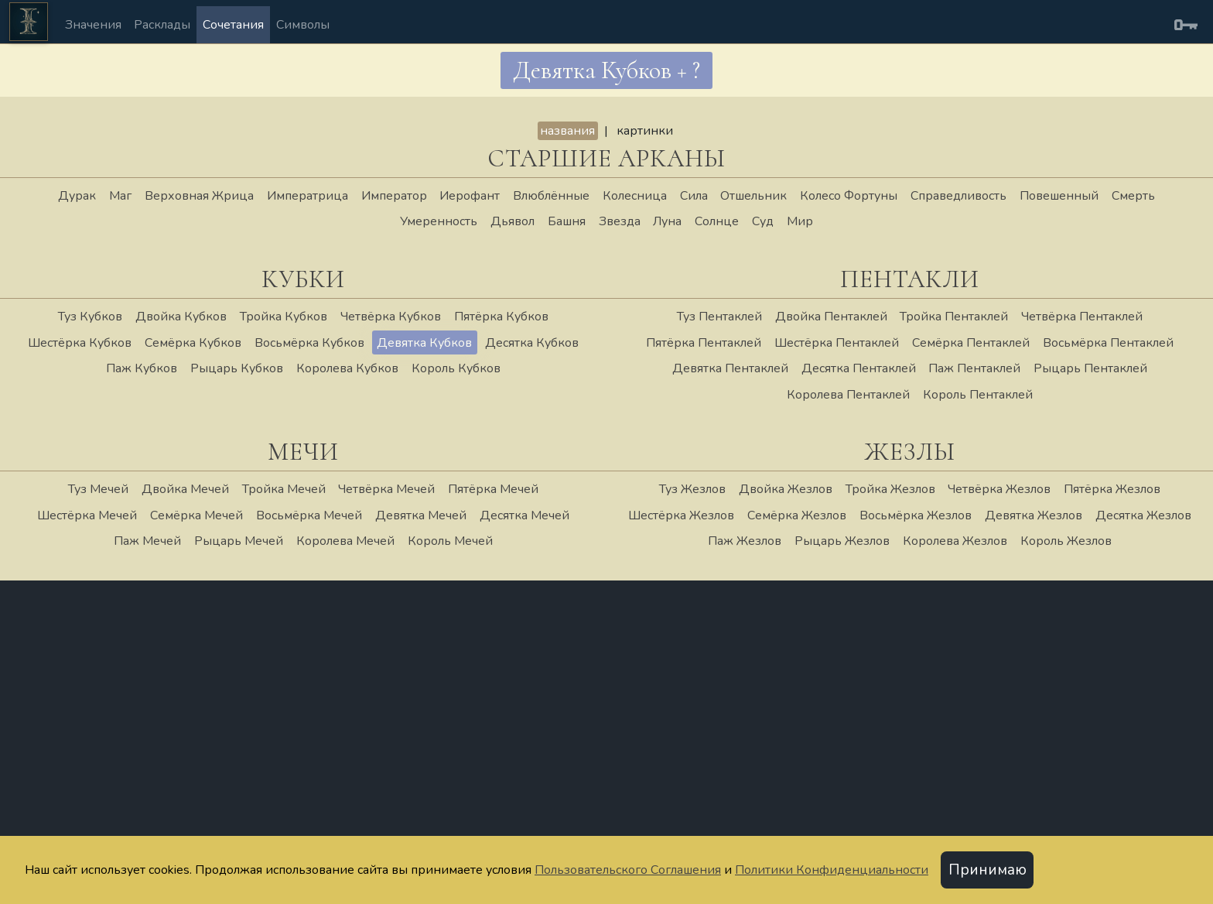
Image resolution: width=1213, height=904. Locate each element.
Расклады (162, 24)
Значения (93, 24)
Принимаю (987, 870)
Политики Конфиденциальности (831, 869)
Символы (303, 24)
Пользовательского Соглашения (628, 869)
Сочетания (233, 24)
